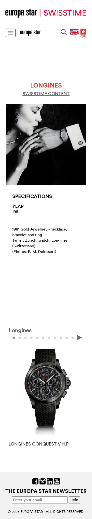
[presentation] (79, 337)
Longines (20, 330)
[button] (20, 338)
